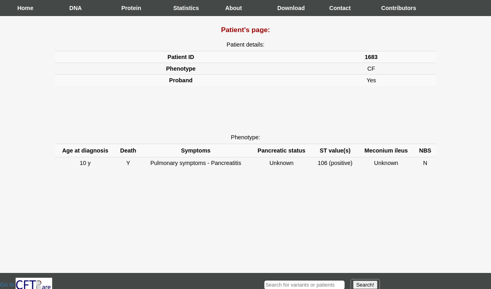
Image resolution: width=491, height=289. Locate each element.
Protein (129, 8)
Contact (337, 8)
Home (25, 8)
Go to (26, 284)
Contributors (389, 8)
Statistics (181, 8)
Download (285, 8)
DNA (75, 8)
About (233, 8)
